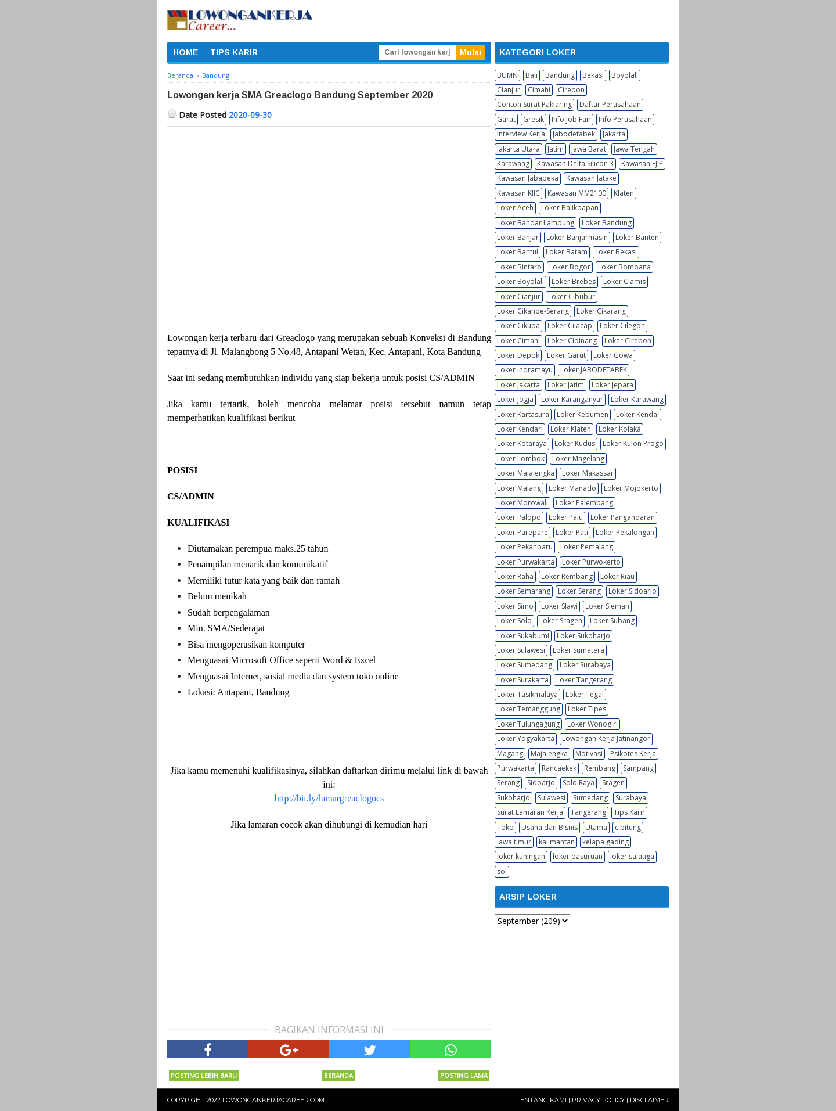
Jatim (555, 149)
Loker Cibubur (571, 296)
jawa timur (514, 842)
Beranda (338, 1075)
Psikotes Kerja (633, 753)
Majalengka (549, 753)
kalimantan (557, 842)
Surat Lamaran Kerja (530, 812)
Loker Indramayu (525, 370)
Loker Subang (612, 620)
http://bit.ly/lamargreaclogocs (329, 798)
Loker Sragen (560, 620)
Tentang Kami (541, 1100)
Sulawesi (551, 798)
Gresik (533, 119)
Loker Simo (515, 606)
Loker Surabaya (585, 665)
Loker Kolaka (620, 429)
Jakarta (614, 134)
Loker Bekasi (616, 252)
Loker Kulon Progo (633, 443)
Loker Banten (637, 237)
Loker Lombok (521, 458)
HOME (186, 52)
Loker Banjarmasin (577, 237)
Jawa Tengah (634, 149)
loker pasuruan (578, 856)
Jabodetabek (574, 134)
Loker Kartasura (523, 414)
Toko (505, 827)
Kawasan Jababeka (527, 178)
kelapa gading (605, 842)
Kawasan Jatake (591, 178)
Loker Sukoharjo (583, 636)
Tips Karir (629, 812)
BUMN (507, 75)
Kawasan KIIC (518, 193)
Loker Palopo (519, 517)
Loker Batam (567, 252)
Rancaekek (559, 768)
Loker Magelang (578, 458)
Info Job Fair (571, 119)
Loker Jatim (565, 385)
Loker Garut (566, 355)
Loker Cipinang (572, 341)
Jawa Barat (588, 149)
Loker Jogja (515, 399)
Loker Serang (579, 591)
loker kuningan (521, 856)
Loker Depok (518, 355)
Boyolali (624, 75)
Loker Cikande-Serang (533, 311)
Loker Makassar (588, 473)
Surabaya (630, 798)
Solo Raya (578, 783)
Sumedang (590, 798)
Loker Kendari (520, 429)
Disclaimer (649, 1100)
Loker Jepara (612, 385)
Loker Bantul (517, 252)
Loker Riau (617, 576)
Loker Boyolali (520, 281)
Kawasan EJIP (642, 163)
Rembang (599, 768)
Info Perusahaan (625, 119)
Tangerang (588, 812)
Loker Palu (566, 517)
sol (502, 871)
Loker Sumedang (524, 665)
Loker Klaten (570, 429)
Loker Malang (519, 488)
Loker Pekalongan (625, 532)
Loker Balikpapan (570, 208)
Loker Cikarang (601, 311)
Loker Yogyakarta (525, 738)
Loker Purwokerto (591, 562)
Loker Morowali (522, 503)
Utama (596, 827)
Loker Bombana (624, 267)
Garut (506, 119)
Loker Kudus (574, 443)
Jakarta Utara (518, 149)
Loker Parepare (522, 532)
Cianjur (508, 90)
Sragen (613, 783)
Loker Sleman (607, 606)
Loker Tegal (584, 694)
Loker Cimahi (518, 341)
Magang (510, 753)
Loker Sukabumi (523, 636)
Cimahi (539, 90)
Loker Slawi (559, 606)
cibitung (628, 827)
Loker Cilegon (622, 325)
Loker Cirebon (627, 341)
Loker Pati (572, 532)
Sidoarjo (541, 783)
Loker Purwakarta (525, 562)
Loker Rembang (567, 576)
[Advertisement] (329, 213)
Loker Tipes (587, 709)
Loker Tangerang (584, 680)
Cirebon (571, 90)
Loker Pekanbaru (525, 547)
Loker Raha (515, 576)
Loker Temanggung (528, 709)
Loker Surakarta (523, 680)
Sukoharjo (513, 798)
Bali (531, 75)
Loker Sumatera (578, 650)
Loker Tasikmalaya (527, 694)
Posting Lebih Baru (204, 1075)
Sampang (638, 768)
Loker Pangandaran (622, 517)
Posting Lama (464, 1075)
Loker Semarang (523, 591)
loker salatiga (632, 856)
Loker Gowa (613, 355)
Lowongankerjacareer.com (273, 1100)
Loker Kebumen (582, 414)
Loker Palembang (584, 503)
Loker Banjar (518, 237)
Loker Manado (572, 488)
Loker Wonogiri (592, 724)
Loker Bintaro (519, 267)
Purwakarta (515, 768)
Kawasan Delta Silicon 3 (575, 163)
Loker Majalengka (525, 473)
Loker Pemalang (586, 547)
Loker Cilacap (569, 325)
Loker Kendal (637, 414)
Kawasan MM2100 (576, 193)
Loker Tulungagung (528, 724)
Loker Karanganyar (572, 399)
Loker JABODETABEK (593, 370)
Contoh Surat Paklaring (534, 104)
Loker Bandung (607, 223)
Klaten (624, 193)
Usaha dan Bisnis (549, 827)
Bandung (560, 75)
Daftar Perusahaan (610, 104)
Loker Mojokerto (631, 488)
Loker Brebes (574, 281)
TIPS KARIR (234, 52)
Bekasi (593, 75)
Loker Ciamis (624, 281)
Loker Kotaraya (522, 443)
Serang (508, 783)
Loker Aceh (515, 208)
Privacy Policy (598, 1100)
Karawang (513, 163)
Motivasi (589, 753)
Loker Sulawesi (521, 650)
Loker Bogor (569, 267)
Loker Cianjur (518, 296)
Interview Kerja (521, 134)
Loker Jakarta (518, 385)
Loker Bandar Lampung (535, 223)
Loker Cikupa (518, 325)
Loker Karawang (637, 399)
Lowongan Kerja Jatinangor (606, 738)
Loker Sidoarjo (632, 591)
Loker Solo (514, 620)
